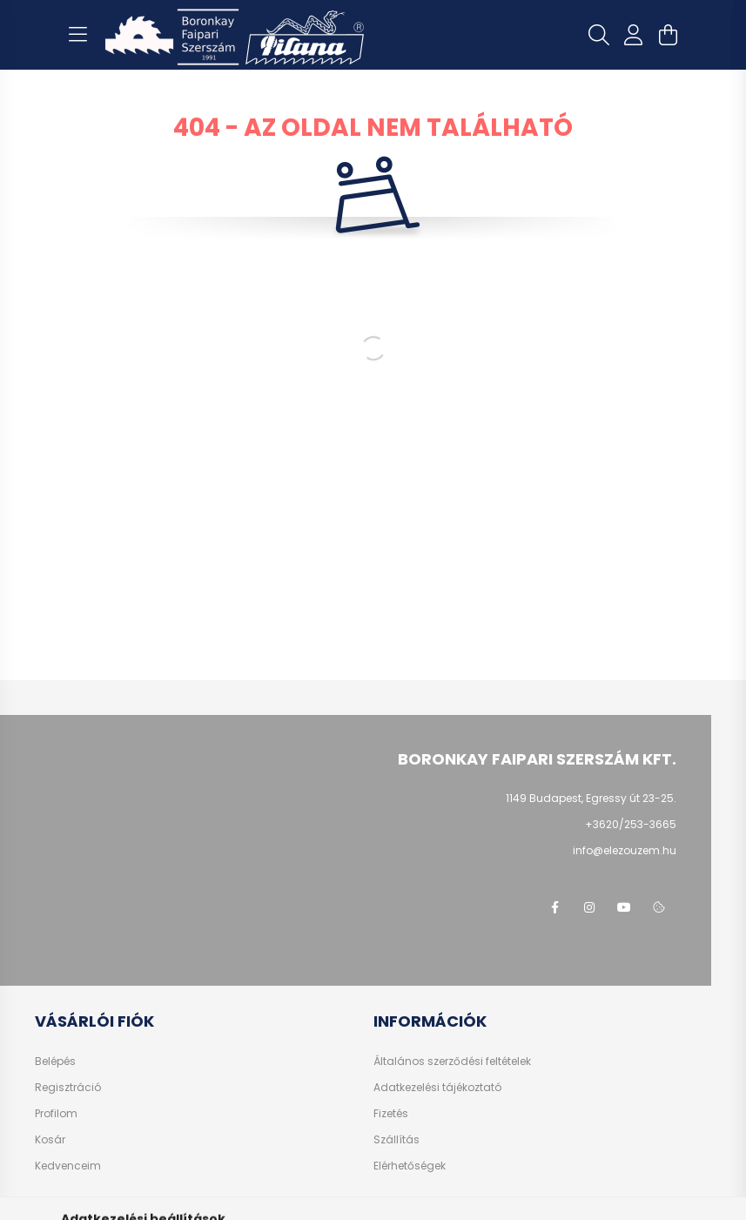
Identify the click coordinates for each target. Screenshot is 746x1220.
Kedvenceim (68, 1166)
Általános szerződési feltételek (452, 1061)
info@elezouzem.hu (624, 850)
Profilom (56, 1114)
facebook (554, 907)
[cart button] (668, 34)
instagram (589, 907)
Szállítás (396, 1140)
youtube (624, 907)
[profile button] (633, 34)
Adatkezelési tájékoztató (437, 1088)
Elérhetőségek (409, 1166)
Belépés (55, 1061)
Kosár (50, 1140)
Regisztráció (68, 1088)
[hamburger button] (78, 34)
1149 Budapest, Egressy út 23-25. (591, 798)
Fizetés (390, 1114)
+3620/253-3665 (630, 824)
